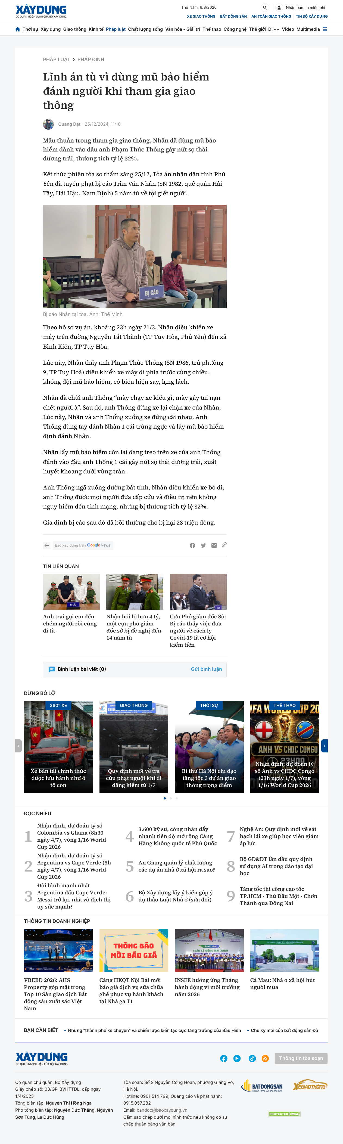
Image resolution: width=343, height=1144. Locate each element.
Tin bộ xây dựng (312, 16)
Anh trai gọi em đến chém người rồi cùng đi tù (70, 623)
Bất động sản (233, 16)
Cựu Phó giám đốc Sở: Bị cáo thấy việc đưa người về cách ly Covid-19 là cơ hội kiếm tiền (198, 630)
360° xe (58, 705)
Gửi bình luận (206, 669)
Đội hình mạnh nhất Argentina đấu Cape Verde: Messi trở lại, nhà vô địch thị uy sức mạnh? (74, 896)
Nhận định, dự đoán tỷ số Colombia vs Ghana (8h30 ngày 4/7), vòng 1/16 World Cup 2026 (71, 836)
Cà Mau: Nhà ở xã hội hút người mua (282, 983)
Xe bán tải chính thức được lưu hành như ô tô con (58, 778)
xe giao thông (201, 16)
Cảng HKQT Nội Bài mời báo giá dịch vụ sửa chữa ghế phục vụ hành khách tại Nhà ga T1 (131, 990)
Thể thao (211, 29)
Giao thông (74, 29)
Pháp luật (116, 29)
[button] (165, 798)
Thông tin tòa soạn (301, 1058)
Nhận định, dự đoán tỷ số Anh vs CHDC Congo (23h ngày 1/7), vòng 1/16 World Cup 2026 (284, 774)
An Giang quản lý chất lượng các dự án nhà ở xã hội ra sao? (176, 866)
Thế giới (257, 29)
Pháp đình (90, 60)
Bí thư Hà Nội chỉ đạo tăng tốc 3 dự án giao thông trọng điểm (209, 778)
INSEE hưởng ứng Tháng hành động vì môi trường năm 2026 (207, 987)
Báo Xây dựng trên (83, 545)
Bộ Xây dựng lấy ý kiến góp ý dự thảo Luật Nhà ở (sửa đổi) (175, 896)
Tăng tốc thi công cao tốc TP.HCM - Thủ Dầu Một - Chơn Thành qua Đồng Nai (278, 896)
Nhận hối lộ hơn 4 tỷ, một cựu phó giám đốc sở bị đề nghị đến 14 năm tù (133, 627)
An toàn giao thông (271, 16)
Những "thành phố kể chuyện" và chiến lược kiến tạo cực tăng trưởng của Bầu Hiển (154, 1030)
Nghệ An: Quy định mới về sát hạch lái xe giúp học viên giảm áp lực (279, 836)
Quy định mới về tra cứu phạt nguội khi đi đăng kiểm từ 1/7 (134, 778)
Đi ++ (273, 29)
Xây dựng (51, 29)
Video (288, 29)
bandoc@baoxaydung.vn (162, 1110)
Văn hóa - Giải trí (182, 29)
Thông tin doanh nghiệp (57, 921)
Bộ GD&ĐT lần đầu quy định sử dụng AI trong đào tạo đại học (276, 866)
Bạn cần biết (41, 1030)
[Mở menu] (325, 29)
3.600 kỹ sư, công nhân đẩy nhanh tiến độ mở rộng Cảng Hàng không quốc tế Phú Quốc (177, 836)
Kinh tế (96, 29)
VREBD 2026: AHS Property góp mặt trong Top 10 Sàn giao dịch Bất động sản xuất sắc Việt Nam (55, 994)
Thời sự (30, 29)
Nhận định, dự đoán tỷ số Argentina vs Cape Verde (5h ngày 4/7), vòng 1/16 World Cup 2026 (74, 866)
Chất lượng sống (145, 29)
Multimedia (308, 29)
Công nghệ (235, 29)
